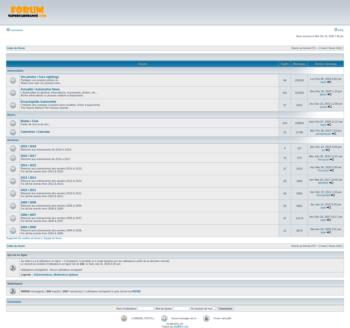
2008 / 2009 (28, 202)
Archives (12, 140)
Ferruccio (323, 159)
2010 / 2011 (28, 190)
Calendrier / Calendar (35, 132)
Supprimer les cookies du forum (23, 238)
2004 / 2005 (28, 227)
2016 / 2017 (28, 156)
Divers (11, 114)
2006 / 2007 (28, 215)
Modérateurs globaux (66, 274)
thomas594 (323, 195)
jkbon (323, 94)
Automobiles (15, 70)
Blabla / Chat (29, 121)
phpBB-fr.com (181, 326)
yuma (323, 106)
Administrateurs (43, 274)
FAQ (338, 30)
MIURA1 (323, 182)
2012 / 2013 (28, 177)
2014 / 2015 (28, 165)
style (323, 207)
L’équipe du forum (52, 238)
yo (323, 150)
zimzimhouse (323, 133)
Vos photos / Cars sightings (40, 77)
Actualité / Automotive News (40, 89)
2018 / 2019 (28, 146)
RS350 (136, 291)
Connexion (15, 30)
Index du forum (16, 48)
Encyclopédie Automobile (38, 101)
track (323, 82)
